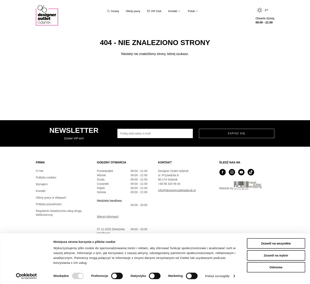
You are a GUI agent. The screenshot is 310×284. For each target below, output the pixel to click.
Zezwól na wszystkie (276, 243)
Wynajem (42, 184)
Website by (240, 185)
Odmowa (275, 267)
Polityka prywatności (49, 204)
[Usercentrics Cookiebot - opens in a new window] (26, 276)
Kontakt (40, 191)
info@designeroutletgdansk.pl (177, 190)
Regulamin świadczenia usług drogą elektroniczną (59, 212)
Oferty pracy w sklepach (51, 197)
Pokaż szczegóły (217, 276)
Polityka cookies (46, 177)
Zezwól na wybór (276, 255)
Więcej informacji (108, 216)
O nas (39, 170)
